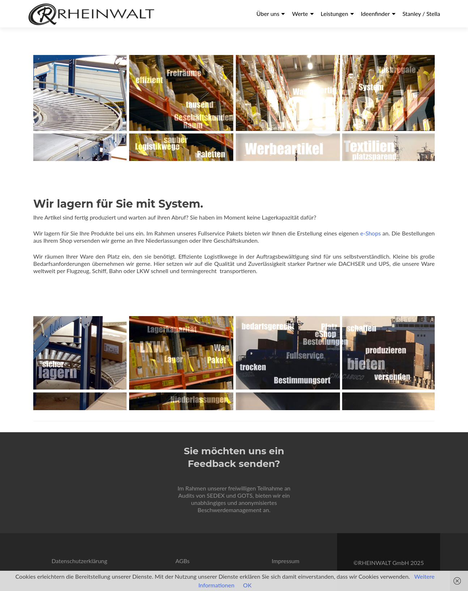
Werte (300, 13)
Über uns (267, 13)
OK (247, 585)
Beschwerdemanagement (229, 509)
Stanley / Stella (421, 13)
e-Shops (371, 233)
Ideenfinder (375, 13)
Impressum (285, 560)
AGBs (182, 560)
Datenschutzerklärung (79, 560)
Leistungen (334, 13)
